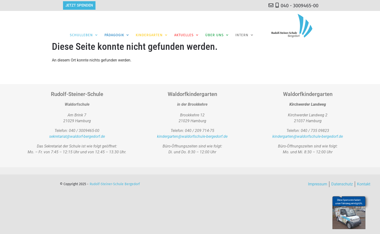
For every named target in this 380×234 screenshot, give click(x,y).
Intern (244, 35)
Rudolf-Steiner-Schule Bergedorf (115, 184)
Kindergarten (151, 35)
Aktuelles (186, 35)
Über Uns (217, 35)
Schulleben (84, 35)
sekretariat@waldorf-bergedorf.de (77, 136)
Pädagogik (116, 35)
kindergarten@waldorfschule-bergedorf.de (192, 136)
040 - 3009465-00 (299, 6)
